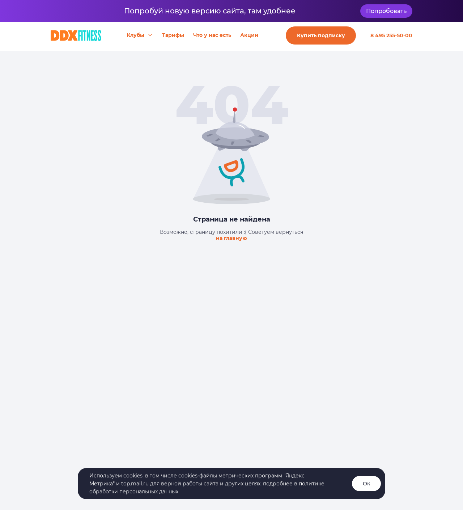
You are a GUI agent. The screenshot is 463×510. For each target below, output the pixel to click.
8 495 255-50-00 (391, 35)
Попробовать (386, 11)
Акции (249, 35)
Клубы (135, 35)
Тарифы (173, 35)
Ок (366, 483)
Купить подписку (321, 35)
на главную (231, 238)
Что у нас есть (212, 35)
